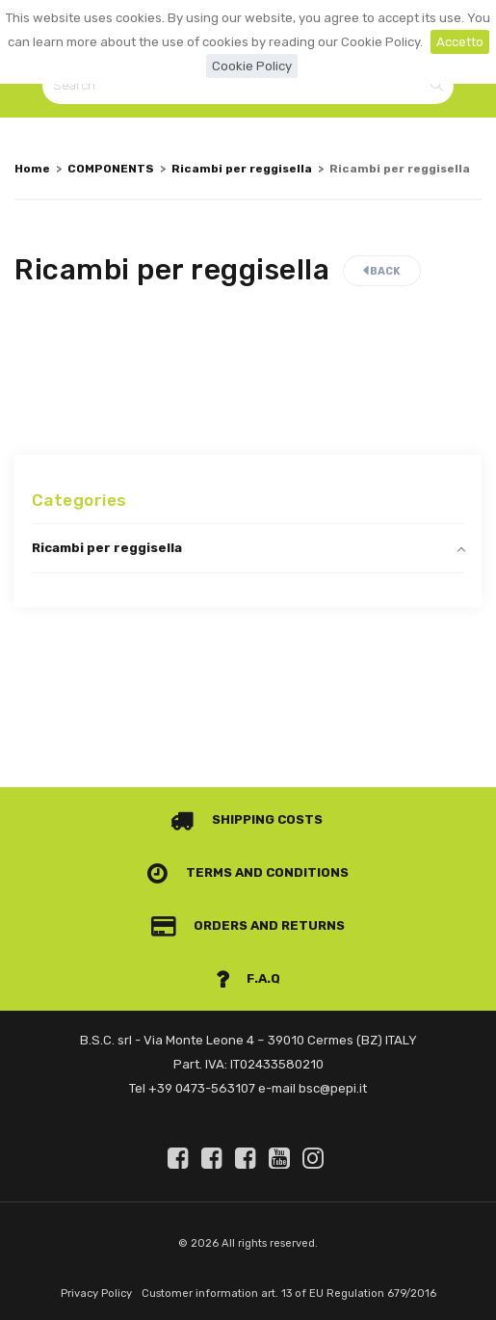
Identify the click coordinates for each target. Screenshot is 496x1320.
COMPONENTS (110, 168)
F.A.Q (248, 978)
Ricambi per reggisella (241, 168)
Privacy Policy (96, 1293)
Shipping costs (246, 819)
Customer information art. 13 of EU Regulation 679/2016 (289, 1293)
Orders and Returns (248, 925)
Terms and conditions (248, 872)
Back (382, 271)
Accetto (459, 42)
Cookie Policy (252, 66)
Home (32, 168)
